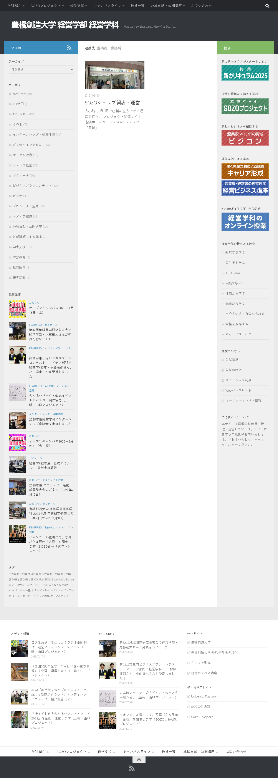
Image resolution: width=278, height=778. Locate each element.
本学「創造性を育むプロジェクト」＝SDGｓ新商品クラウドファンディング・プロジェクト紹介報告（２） (60, 694)
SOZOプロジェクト (46, 5)
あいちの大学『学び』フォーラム (28, 585)
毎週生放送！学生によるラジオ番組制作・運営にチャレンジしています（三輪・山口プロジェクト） (59, 647)
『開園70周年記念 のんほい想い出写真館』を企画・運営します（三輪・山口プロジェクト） (60, 670)
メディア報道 (22, 216)
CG (36, 579)
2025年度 (17, 579)
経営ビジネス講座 (204, 673)
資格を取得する (236, 324)
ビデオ (17, 195)
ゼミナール (21, 175)
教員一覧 (137, 5)
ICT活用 (18, 103)
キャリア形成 (42, 595)
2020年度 (25, 574)
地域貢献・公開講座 (166, 5)
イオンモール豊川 (22, 590)
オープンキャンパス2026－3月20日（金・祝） (51, 443)
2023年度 (58, 574)
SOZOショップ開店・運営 (112, 102)
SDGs (48, 579)
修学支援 (77, 5)
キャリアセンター (22, 595)
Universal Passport (204, 696)
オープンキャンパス (45, 590)
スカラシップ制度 (238, 380)
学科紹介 (14, 5)
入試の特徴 (233, 369)
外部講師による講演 (27, 236)
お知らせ (19, 114)
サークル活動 (22, 155)
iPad (41, 579)
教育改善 (19, 267)
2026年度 (28, 579)
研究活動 (19, 277)
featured (19, 93)
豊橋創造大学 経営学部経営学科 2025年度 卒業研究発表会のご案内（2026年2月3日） (51, 513)
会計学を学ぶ (235, 262)
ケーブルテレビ (59, 595)
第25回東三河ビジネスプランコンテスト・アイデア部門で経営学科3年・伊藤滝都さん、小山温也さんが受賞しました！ (51, 367)
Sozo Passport (202, 716)
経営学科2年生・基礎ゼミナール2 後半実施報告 (51, 465)
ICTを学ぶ (232, 272)
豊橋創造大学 (201, 642)
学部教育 (19, 257)
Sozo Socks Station (63, 579)
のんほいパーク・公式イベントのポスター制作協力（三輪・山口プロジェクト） (50, 400)
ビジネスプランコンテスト (32, 185)
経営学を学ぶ (235, 252)
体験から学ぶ (235, 293)
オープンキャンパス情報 (243, 400)
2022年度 (47, 574)
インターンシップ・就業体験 (34, 134)
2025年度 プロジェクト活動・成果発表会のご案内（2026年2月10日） (51, 489)
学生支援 (19, 247)
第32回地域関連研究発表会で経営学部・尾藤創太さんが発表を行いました (50, 334)
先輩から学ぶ (235, 303)
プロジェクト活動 (26, 206)
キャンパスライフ (107, 5)
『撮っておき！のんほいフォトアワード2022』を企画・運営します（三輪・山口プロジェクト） (60, 718)
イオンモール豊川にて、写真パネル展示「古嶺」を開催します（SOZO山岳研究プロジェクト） (50, 544)
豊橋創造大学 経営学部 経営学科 (214, 652)
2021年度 (36, 574)
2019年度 (14, 574)
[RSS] (69, 47)
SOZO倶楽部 (200, 706)
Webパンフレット (238, 390)
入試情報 (231, 359)
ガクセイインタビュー (29, 144)
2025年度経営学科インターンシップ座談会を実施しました (50, 421)
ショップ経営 (22, 165)
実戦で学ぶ (233, 283)
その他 (17, 124)
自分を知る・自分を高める (245, 313)
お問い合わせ (201, 5)
